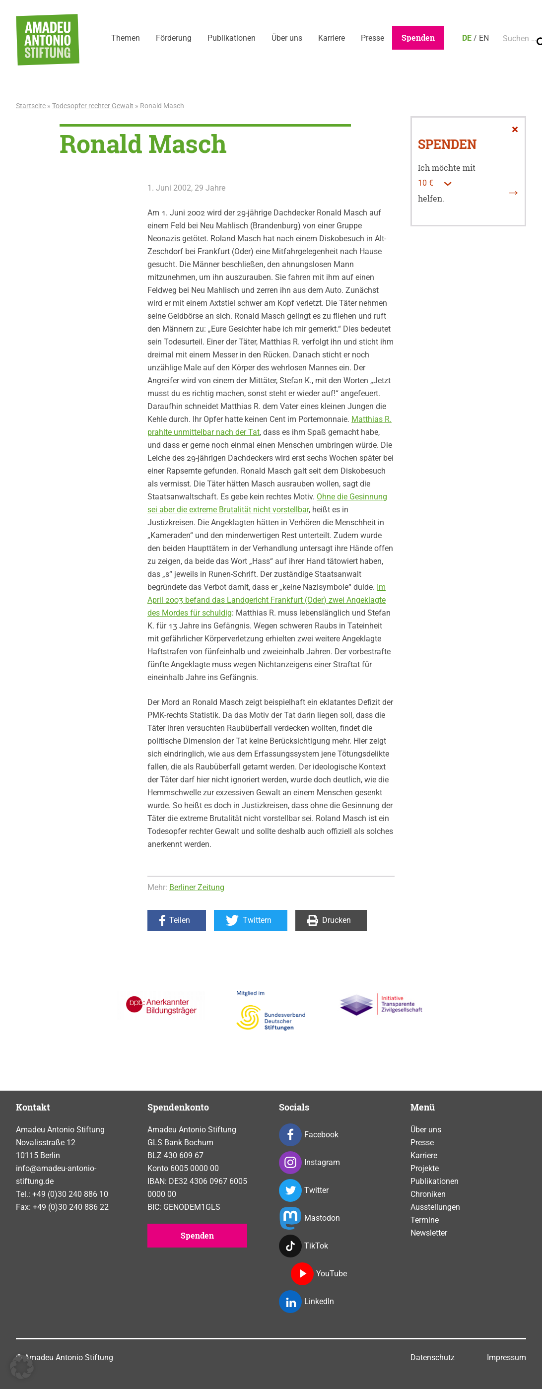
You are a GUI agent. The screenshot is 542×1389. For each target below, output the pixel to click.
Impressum (506, 1357)
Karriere (331, 38)
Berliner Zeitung (196, 887)
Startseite (31, 106)
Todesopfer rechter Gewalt (93, 106)
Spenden (418, 37)
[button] (22, 1367)
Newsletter (428, 1233)
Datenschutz (432, 1357)
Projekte (424, 1168)
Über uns (286, 38)
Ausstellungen (435, 1207)
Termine (424, 1220)
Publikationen (231, 38)
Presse (372, 38)
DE (467, 38)
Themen (125, 38)
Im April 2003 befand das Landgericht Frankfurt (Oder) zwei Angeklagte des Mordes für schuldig (266, 600)
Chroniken (428, 1194)
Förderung (174, 38)
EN (484, 38)
